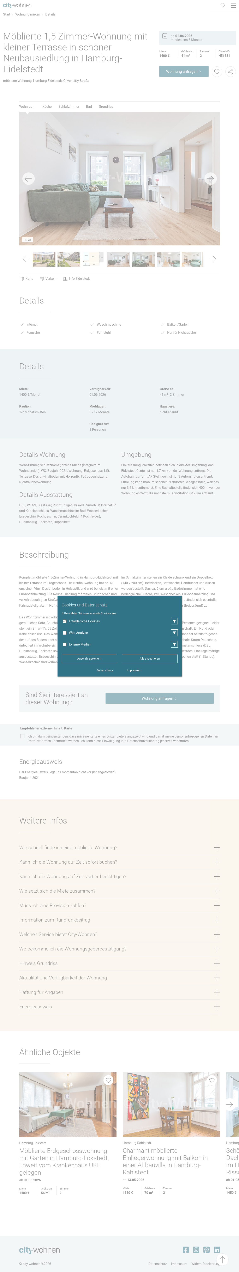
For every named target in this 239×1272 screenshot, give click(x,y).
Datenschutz (105, 670)
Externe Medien (80, 644)
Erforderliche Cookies (84, 621)
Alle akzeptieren (150, 658)
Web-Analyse (78, 633)
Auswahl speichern (89, 658)
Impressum (134, 670)
